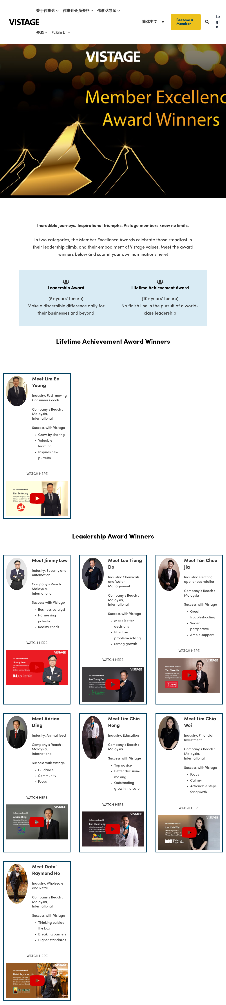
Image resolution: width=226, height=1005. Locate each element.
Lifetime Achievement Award (160, 288)
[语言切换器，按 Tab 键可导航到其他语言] (153, 22)
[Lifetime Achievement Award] (160, 282)
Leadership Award (66, 288)
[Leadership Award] (66, 282)
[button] (56, 11)
